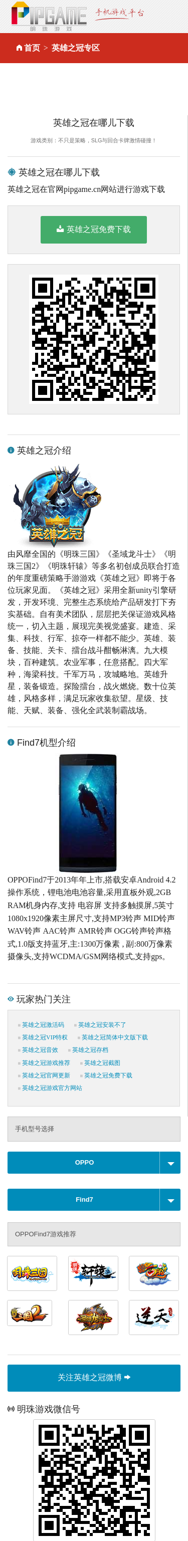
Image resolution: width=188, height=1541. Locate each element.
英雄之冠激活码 (41, 1024)
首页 (32, 48)
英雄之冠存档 (88, 1049)
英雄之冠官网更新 (44, 1075)
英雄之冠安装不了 (100, 1024)
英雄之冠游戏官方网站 (50, 1087)
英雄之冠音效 (38, 1049)
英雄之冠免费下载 (93, 229)
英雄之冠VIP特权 (43, 1037)
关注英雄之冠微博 (94, 1377)
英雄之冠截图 (100, 1062)
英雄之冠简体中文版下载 (113, 1037)
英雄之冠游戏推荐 (44, 1062)
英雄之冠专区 (76, 48)
